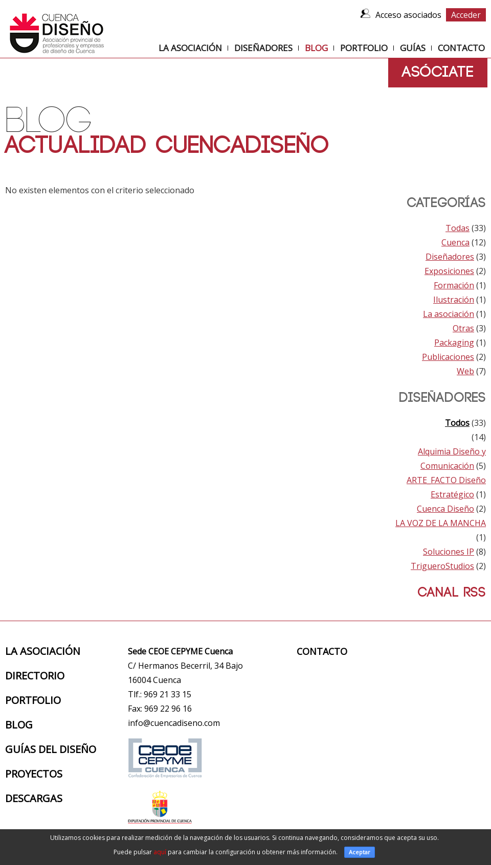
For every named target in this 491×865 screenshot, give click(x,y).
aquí (159, 852)
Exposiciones (449, 271)
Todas (457, 228)
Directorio (34, 675)
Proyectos (33, 774)
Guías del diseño (50, 749)
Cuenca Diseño (445, 508)
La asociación (448, 314)
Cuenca (455, 242)
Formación (454, 285)
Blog (316, 48)
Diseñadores (263, 48)
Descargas (33, 798)
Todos (457, 422)
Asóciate (438, 72)
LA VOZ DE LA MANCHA (440, 523)
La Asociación (190, 48)
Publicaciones (448, 356)
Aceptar (359, 852)
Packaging (454, 342)
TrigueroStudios (442, 566)
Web (465, 371)
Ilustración (453, 299)
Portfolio (364, 48)
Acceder (466, 14)
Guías (413, 48)
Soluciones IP (448, 551)
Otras (463, 328)
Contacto (461, 48)
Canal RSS (449, 593)
